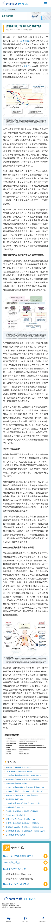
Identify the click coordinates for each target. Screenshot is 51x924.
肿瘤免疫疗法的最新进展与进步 (18, 767)
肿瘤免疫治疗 (5, 904)
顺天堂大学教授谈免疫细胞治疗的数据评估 (23, 823)
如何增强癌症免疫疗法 (14, 807)
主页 (4, 9)
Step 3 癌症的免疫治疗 (15, 869)
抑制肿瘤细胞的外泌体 (14, 799)
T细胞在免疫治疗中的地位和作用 (19, 771)
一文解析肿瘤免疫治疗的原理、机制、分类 (23, 803)
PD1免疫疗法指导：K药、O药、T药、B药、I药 (24, 791)
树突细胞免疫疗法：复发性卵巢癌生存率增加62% (25, 831)
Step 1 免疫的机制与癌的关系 (18, 856)
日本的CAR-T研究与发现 (15, 815)
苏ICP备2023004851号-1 (9, 907)
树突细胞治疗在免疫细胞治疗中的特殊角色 (23, 779)
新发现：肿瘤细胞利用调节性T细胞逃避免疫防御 (25, 787)
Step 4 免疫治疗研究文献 (16, 884)
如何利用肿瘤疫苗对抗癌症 (16, 783)
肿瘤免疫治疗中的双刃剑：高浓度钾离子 (22, 795)
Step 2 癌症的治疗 (12, 862)
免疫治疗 (12, 904)
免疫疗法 (27, 66)
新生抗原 (24, 41)
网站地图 (18, 907)
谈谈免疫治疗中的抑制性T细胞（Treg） (21, 819)
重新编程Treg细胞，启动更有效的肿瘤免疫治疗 (24, 827)
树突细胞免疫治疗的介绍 (15, 835)
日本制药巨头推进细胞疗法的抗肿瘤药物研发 (23, 775)
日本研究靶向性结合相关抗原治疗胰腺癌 (22, 811)
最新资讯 (12, 9)
